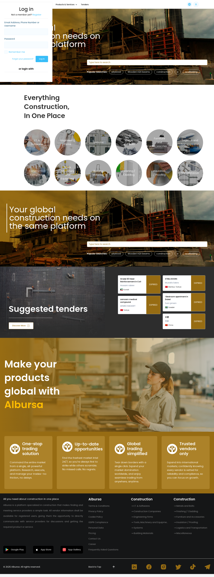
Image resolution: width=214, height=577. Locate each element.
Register (36, 15)
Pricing (92, 533)
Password (9, 39)
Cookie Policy (95, 517)
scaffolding (191, 72)
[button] (196, 4)
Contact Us (94, 539)
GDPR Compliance (98, 522)
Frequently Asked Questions (103, 550)
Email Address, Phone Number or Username (21, 24)
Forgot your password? (22, 59)
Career (92, 544)
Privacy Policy (95, 511)
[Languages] (189, 4)
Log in (42, 59)
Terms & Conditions (98, 506)
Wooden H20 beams (139, 72)
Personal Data (96, 528)
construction (163, 72)
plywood (116, 72)
